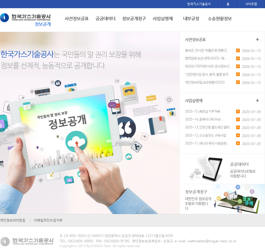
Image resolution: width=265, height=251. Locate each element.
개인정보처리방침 (12, 220)
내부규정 (191, 18)
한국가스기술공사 (199, 4)
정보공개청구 (134, 18)
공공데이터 (105, 18)
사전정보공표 (77, 18)
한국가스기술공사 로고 (26, 20)
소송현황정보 (220, 18)
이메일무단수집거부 (48, 220)
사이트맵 (251, 4)
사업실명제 (163, 18)
